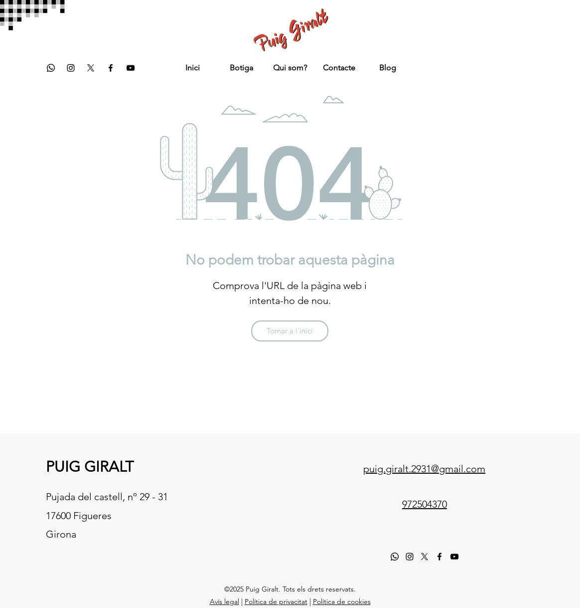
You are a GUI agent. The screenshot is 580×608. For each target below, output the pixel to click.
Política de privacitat (276, 601)
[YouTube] (131, 68)
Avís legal (224, 601)
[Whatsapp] (51, 68)
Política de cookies (342, 601)
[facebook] (111, 68)
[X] (425, 557)
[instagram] (71, 68)
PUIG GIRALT (90, 467)
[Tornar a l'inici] (289, 330)
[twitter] (91, 68)
